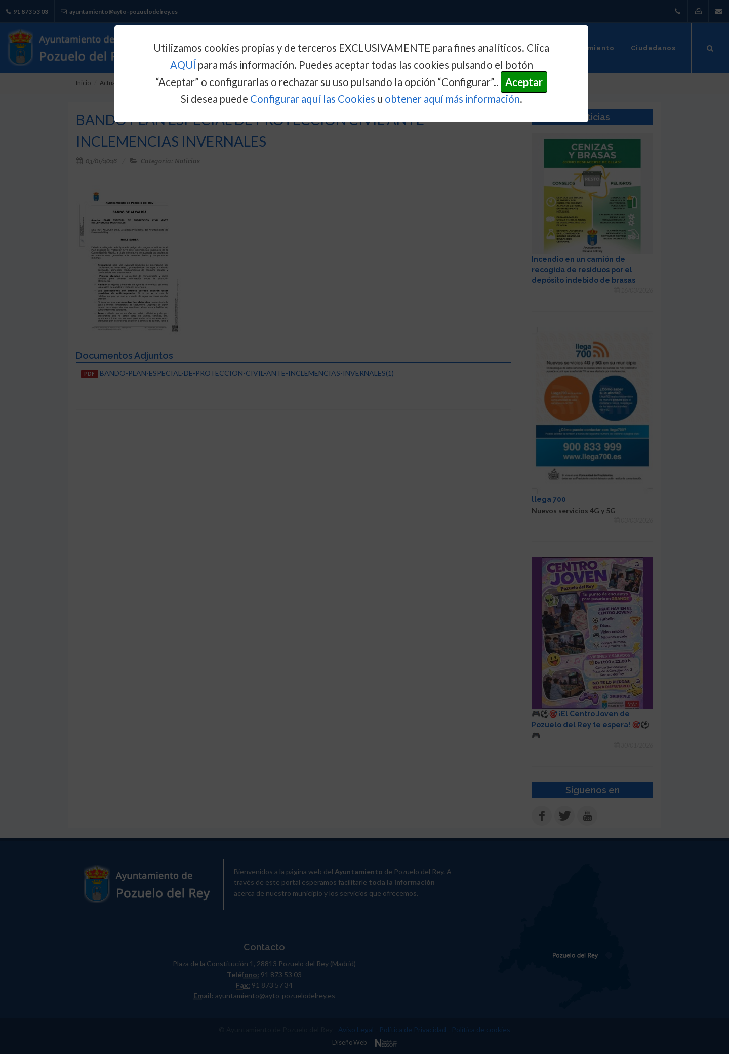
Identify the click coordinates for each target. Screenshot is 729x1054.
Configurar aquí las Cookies (312, 99)
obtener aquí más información (452, 99)
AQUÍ (183, 65)
